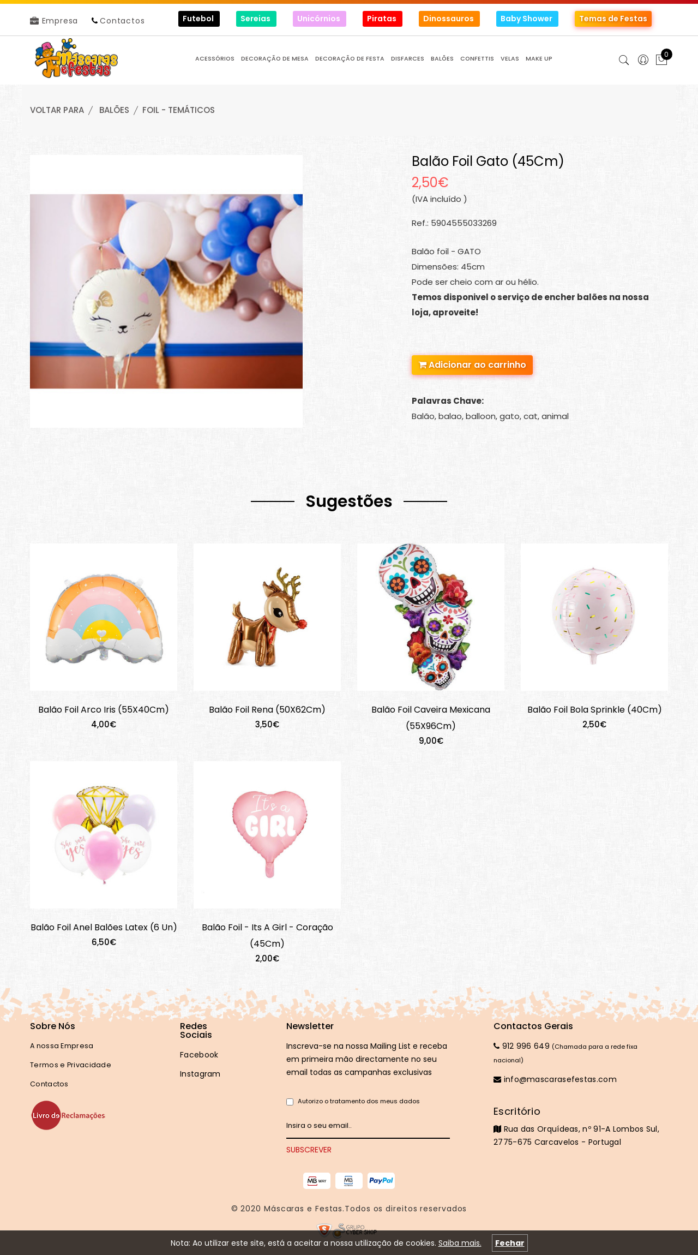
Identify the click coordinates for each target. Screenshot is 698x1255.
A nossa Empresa (62, 1045)
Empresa (54, 20)
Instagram (200, 1073)
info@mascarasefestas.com (555, 1079)
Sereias (256, 18)
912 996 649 (522, 1046)
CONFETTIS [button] (477, 59)
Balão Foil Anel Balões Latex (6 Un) (104, 927)
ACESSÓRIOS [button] (214, 59)
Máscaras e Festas (303, 1208)
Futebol (199, 18)
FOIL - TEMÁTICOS (178, 110)
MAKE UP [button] (539, 59)
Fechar (510, 1243)
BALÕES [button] (442, 59)
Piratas (382, 18)
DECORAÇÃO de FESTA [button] (349, 59)
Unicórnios (319, 18)
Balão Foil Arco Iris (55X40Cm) (103, 709)
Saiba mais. (460, 1243)
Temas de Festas (613, 18)
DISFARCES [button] (407, 59)
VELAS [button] (510, 59)
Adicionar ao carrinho (472, 364)
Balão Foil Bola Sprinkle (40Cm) (594, 709)
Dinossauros (449, 18)
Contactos (122, 20)
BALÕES (114, 110)
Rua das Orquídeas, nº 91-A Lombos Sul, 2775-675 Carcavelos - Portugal (581, 1126)
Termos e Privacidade (70, 1064)
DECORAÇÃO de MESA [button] (275, 59)
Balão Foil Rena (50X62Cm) (267, 709)
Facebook (199, 1054)
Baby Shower (527, 18)
